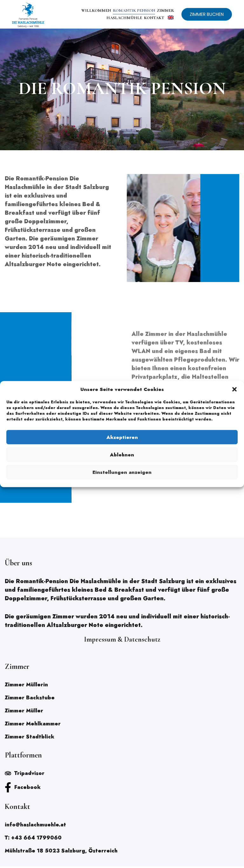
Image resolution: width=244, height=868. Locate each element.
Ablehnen (122, 454)
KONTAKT (154, 17)
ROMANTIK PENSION (134, 10)
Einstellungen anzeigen (122, 471)
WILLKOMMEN (96, 10)
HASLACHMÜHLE (124, 17)
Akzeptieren (122, 437)
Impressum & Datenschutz (122, 641)
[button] (234, 389)
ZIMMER (165, 10)
